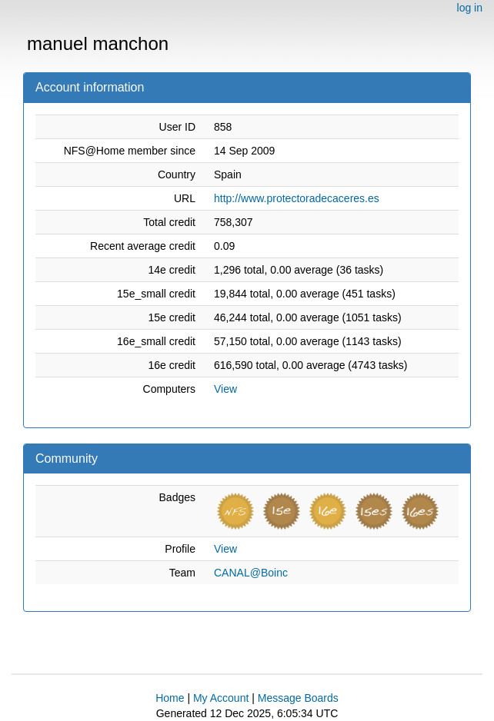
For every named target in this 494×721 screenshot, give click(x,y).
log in (469, 8)
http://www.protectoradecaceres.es (296, 198)
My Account (221, 698)
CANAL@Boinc (251, 572)
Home (169, 698)
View (225, 389)
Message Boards (298, 698)
